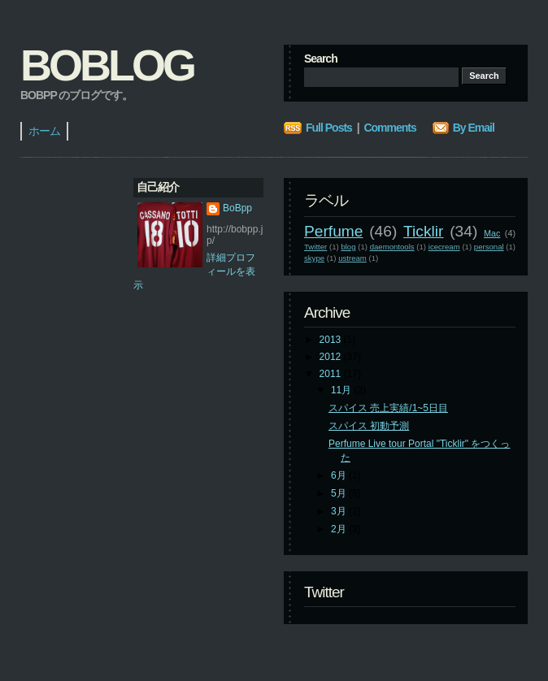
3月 (340, 511)
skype (314, 258)
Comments (389, 127)
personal (489, 246)
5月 (340, 493)
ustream (352, 258)
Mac (492, 233)
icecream (444, 246)
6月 (340, 475)
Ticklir (423, 231)
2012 (332, 356)
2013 (332, 339)
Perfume (333, 231)
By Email (473, 127)
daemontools (392, 246)
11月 (342, 390)
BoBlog (107, 65)
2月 (340, 529)
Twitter (315, 246)
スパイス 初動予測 (368, 426)
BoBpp (237, 208)
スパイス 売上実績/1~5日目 (388, 408)
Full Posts (329, 127)
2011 (332, 374)
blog (348, 246)
